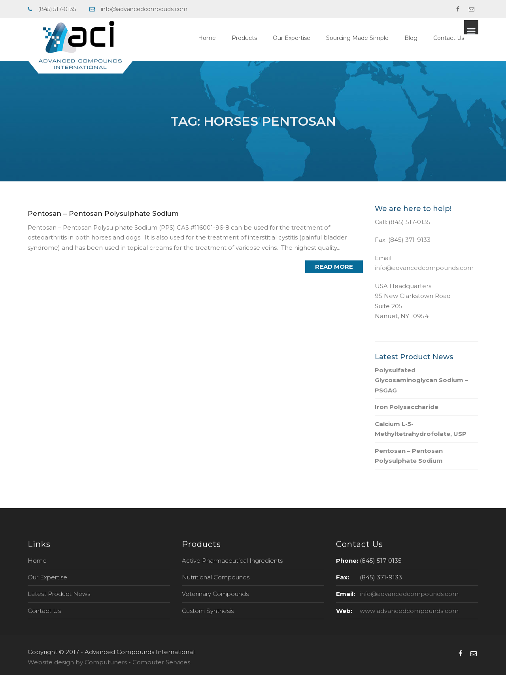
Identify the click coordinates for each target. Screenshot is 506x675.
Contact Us (462, 37)
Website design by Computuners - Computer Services (109, 662)
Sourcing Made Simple (371, 37)
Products (258, 37)
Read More (334, 266)
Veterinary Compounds (215, 594)
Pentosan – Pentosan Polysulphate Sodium (103, 213)
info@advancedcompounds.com (424, 268)
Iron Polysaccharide (406, 407)
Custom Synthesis (208, 611)
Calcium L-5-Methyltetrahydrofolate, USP (420, 429)
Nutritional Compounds (215, 577)
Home (221, 37)
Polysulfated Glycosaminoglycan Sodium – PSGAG (421, 380)
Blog (425, 37)
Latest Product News (59, 594)
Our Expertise (306, 37)
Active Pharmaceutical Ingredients (232, 560)
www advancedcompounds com (409, 611)
